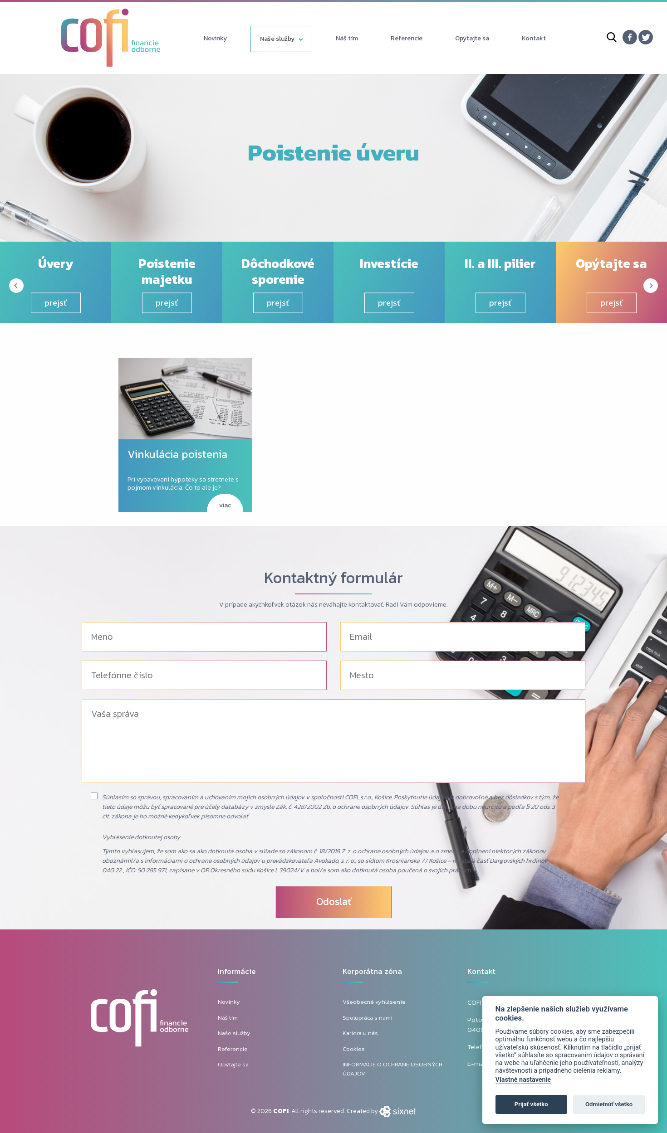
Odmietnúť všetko (609, 1104)
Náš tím (347, 38)
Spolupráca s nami (367, 1017)
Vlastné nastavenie (523, 1080)
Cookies (354, 1049)
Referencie (406, 38)
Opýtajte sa (472, 38)
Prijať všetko (531, 1104)
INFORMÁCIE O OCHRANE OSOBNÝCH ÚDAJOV (392, 1069)
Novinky (215, 38)
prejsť (55, 303)
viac (225, 505)
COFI (281, 1111)
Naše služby (277, 39)
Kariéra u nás (360, 1033)
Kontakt (534, 38)
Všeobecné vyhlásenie (374, 1001)
